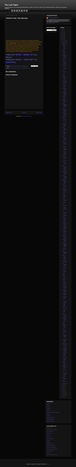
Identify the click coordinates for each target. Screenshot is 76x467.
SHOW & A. (64, 273)
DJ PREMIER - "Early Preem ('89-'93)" (64, 228)
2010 (62, 396)
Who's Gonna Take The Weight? (52, 454)
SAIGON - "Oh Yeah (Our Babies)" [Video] (64, 283)
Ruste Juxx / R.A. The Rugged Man (64, 101)
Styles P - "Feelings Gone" (64, 378)
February (64, 393)
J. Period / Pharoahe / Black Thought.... (64, 336)
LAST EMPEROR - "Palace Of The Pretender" (64, 207)
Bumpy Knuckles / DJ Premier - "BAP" (64, 77)
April (63, 390)
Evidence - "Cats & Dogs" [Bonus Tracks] (64, 219)
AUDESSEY (49, 403)
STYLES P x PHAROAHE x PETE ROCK (64, 354)
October (63, 43)
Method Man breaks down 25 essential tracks (64, 181)
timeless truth (26, 68)
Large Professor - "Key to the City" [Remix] (64, 138)
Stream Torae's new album (64, 52)
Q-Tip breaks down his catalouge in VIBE (64, 350)
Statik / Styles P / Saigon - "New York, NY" (64, 173)
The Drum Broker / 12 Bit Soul (52, 447)
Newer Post (9, 112)
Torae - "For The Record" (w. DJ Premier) (64, 62)
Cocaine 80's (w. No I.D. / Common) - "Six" (64, 162)
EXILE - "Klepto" (64, 381)
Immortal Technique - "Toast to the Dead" (64, 177)
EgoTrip (48, 435)
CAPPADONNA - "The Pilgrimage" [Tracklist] (64, 345)
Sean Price (20, 68)
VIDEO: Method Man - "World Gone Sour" (64, 325)
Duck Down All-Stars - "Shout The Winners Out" (64, 320)
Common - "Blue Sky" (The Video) (64, 85)
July (63, 386)
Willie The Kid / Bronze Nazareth (64, 110)
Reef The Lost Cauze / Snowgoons (64, 157)
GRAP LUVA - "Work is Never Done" (64, 297)
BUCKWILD (49, 407)
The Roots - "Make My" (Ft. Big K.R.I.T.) (64, 196)
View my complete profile (51, 23)
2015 (62, 33)
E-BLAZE (48, 410)
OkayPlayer (49, 440)
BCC (10, 68)
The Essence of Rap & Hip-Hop (52, 449)
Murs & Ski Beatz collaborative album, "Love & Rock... (64, 245)
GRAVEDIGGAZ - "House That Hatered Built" (64, 47)
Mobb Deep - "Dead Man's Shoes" (64, 125)
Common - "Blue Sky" (64, 311)
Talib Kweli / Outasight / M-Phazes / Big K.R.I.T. (64, 191)
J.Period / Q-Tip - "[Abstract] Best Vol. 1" (64, 331)
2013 (62, 36)
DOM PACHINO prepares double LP (64, 252)
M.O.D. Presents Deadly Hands (64, 129)
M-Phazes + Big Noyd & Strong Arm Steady (64, 232)
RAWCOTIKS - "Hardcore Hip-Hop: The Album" (64, 374)
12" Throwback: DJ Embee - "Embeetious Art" (64, 148)
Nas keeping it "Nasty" (64, 261)
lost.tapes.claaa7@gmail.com (53, 17)
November (64, 42)
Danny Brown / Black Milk (64, 271)
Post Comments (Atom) (27, 116)
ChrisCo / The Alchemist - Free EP (64, 315)
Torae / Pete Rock (64, 280)
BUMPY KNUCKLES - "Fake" (64, 276)
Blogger (47, 464)
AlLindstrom (49, 428)
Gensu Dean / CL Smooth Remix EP (64, 237)
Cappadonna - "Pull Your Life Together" (64, 153)
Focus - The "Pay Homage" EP (64, 186)
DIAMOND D (49, 408)
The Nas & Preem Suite (64, 97)
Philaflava (48, 442)
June (63, 387)
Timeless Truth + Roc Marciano (64, 363)
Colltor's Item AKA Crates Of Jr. (52, 429)
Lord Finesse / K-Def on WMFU (64, 287)
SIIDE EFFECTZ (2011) (51, 421)
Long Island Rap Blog (50, 438)
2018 (62, 29)
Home (24, 112)
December (64, 40)
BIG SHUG (48, 405)
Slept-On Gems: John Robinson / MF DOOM (64, 257)
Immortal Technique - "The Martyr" (64, 89)
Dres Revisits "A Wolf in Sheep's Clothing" (64, 93)
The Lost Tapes (11, 5)
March (63, 392)
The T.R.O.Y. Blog (50, 451)
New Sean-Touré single (64, 268)
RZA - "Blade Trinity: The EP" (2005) (64, 359)
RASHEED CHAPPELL (50, 417)
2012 (62, 38)
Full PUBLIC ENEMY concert (64, 294)
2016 (62, 32)
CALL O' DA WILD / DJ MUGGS (64, 81)
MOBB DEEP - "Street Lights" (64, 240)
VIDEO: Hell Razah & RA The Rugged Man (64, 57)
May (63, 389)
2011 (62, 39)
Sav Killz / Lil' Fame (64, 249)
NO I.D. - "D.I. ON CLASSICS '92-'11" (64, 143)
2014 (62, 35)
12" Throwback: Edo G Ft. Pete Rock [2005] (64, 302)
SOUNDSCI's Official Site (51, 445)
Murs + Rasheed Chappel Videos (64, 264)
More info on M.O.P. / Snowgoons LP (64, 223)
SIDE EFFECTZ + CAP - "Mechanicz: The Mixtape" (64, 168)
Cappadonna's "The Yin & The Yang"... (64, 341)
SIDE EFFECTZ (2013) (50, 419)
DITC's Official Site (50, 431)
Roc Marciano (15, 68)
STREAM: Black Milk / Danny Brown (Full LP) (64, 114)
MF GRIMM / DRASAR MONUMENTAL (53, 412)
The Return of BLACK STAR (64, 291)
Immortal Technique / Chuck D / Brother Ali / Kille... (64, 105)
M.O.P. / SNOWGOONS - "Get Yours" (64, 133)
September (64, 383)
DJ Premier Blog (49, 433)
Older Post (39, 112)
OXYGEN (48, 414)
